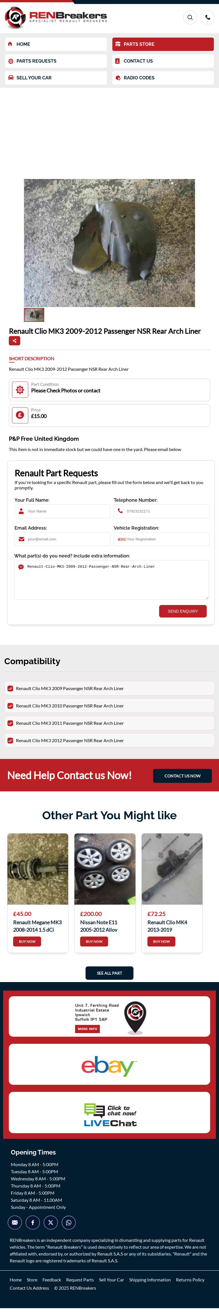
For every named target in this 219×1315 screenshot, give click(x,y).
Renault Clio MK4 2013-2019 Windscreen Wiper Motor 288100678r (168, 932)
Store (32, 1286)
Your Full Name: (32, 500)
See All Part (109, 979)
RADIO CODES (135, 78)
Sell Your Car (111, 1286)
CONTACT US (134, 61)
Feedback (51, 1286)
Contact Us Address (29, 1294)
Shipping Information (150, 1286)
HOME (19, 44)
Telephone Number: (136, 500)
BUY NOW (27, 948)
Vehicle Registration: (136, 528)
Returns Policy (190, 1286)
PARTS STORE (135, 44)
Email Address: (31, 528)
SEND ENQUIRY (183, 618)
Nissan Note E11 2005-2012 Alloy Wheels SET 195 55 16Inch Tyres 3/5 (101, 932)
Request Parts (80, 1286)
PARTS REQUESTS (32, 61)
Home (16, 1286)
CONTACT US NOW (182, 782)
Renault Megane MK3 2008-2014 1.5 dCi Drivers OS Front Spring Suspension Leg (37, 932)
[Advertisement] (109, 130)
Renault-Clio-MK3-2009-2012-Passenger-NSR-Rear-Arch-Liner (111, 583)
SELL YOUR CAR (30, 78)
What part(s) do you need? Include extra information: (72, 556)
